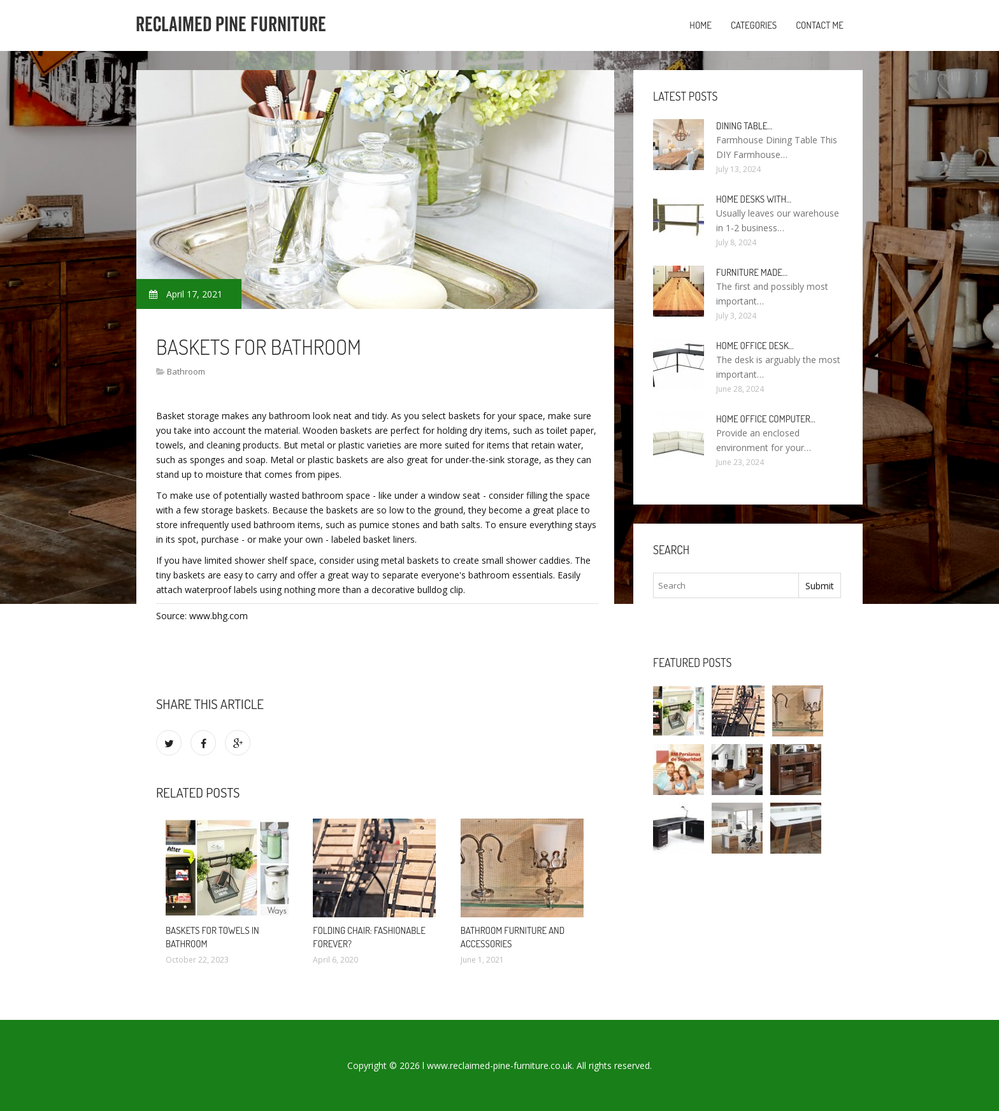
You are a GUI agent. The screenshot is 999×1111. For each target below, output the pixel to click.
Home (700, 25)
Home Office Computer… (766, 419)
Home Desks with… (753, 199)
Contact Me (820, 25)
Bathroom (186, 371)
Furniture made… (751, 272)
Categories (754, 25)
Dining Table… (744, 126)
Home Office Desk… (755, 346)
